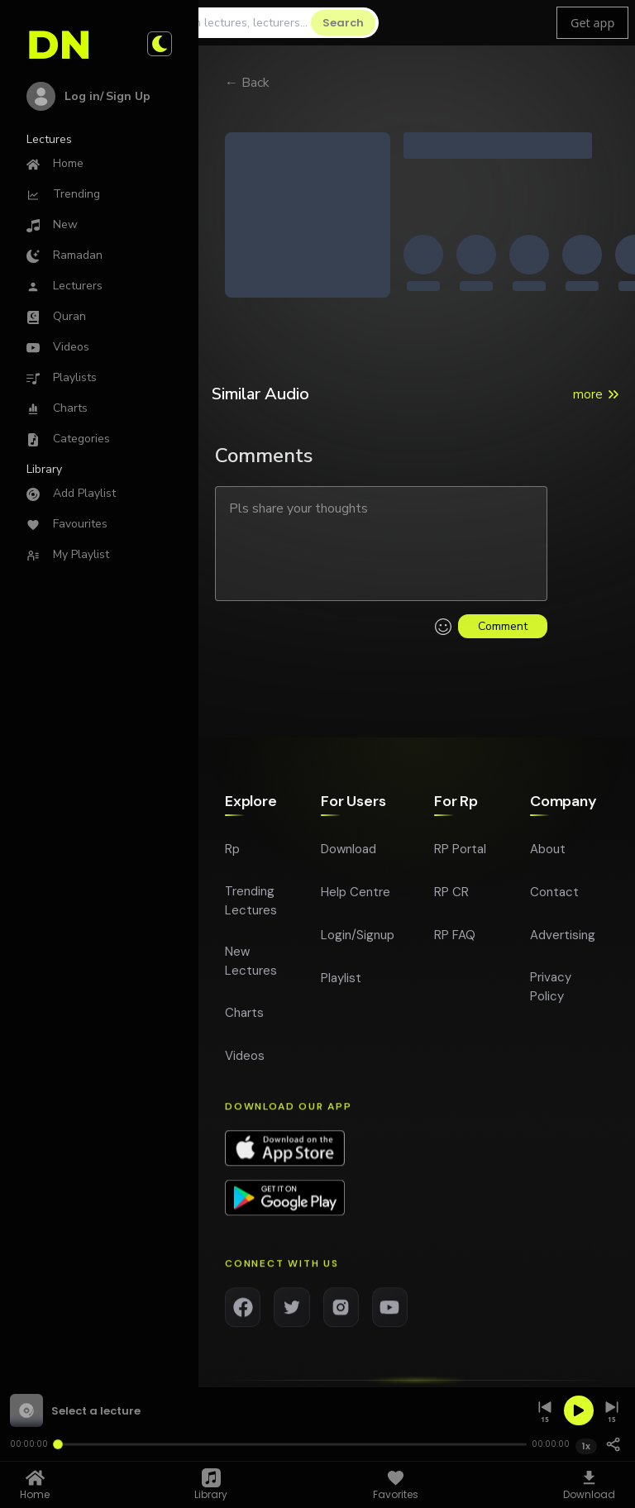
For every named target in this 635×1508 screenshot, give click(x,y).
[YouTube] (390, 1317)
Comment (503, 626)
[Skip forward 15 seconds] (612, 1411)
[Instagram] (341, 1317)
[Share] (613, 1444)
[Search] (236, 22)
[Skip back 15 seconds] (545, 1411)
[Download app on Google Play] (285, 1208)
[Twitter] (291, 1317)
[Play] (579, 1410)
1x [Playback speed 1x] (586, 1446)
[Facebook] (242, 1317)
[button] (267, 1410)
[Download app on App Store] (285, 1158)
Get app (592, 23)
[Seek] (289, 1444)
